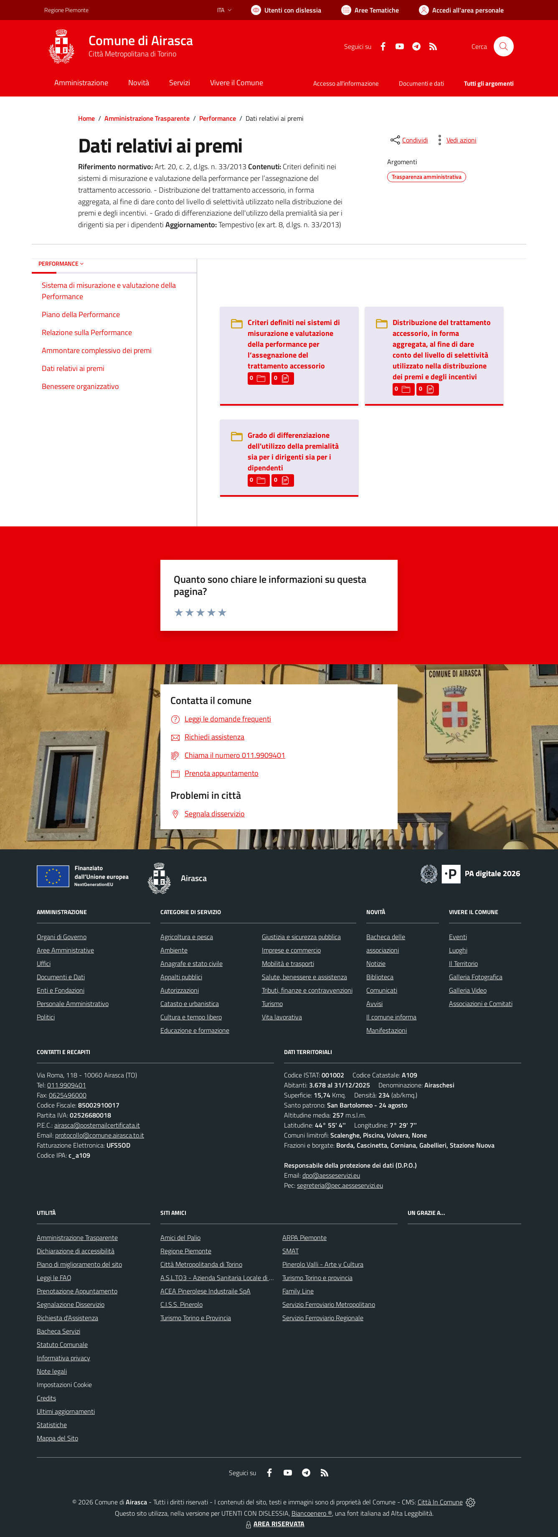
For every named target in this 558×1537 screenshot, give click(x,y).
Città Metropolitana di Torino (132, 53)
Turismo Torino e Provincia (195, 1318)
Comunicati (381, 990)
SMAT (290, 1251)
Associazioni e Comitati (480, 1003)
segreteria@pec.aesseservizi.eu (340, 1185)
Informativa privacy (63, 1358)
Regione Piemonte (185, 1251)
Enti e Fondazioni (60, 990)
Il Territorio (463, 963)
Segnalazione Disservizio (70, 1304)
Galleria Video (468, 990)
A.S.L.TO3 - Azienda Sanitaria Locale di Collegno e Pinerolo (241, 1278)
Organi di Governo (61, 937)
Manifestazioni (386, 1030)
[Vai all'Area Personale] (461, 10)
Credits (46, 1398)
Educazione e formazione (194, 1030)
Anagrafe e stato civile (191, 963)
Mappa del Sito (57, 1438)
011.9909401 (66, 1085)
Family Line (298, 1291)
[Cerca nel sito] (504, 46)
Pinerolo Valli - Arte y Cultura (322, 1264)
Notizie (376, 963)
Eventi (458, 937)
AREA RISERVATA (273, 1524)
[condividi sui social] (408, 140)
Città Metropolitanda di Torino (201, 1264)
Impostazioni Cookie (64, 1384)
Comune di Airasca (141, 40)
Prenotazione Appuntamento (77, 1291)
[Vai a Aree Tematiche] (370, 10)
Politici (46, 1017)
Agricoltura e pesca (186, 937)
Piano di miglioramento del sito (79, 1264)
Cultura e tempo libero (191, 1017)
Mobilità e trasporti (288, 963)
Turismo (272, 1003)
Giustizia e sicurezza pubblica (301, 937)
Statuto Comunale (62, 1344)
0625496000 (67, 1095)
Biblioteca (379, 977)
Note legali (52, 1371)
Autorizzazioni (179, 990)
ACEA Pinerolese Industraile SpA (205, 1291)
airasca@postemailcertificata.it (97, 1125)
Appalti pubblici (181, 977)
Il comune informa (391, 1017)
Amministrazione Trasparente (147, 118)
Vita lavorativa (282, 1017)
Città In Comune (440, 1502)
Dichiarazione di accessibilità (75, 1251)
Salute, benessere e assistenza (304, 977)
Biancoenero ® (312, 1513)
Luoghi (458, 950)
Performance (217, 118)
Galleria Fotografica (475, 977)
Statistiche (52, 1425)
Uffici (44, 963)
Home (86, 118)
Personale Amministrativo (73, 1003)
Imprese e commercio (291, 950)
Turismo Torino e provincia (317, 1278)
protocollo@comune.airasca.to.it (99, 1135)
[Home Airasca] (118, 46)
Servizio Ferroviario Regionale (322, 1318)
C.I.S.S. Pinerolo (181, 1304)
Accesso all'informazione (346, 83)
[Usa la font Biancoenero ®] (286, 10)
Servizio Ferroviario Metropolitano (328, 1304)
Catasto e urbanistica (189, 1003)
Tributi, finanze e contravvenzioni (307, 990)
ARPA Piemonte (304, 1237)
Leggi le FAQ (54, 1278)
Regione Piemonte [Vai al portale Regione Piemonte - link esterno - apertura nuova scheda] (66, 9)
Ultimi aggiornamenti (66, 1411)
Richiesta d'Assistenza (67, 1318)
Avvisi (374, 1003)
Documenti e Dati (61, 977)
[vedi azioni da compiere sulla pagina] (454, 140)
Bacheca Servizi (58, 1331)
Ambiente (174, 950)
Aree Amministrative (65, 950)
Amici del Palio (180, 1237)
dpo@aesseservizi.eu (331, 1175)
